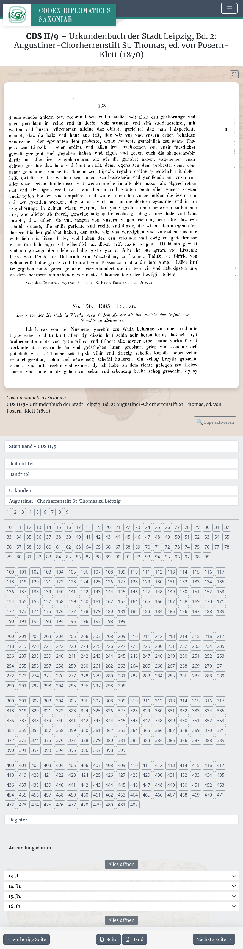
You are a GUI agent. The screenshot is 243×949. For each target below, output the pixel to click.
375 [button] (47, 740)
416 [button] (208, 765)
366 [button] (158, 730)
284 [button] (158, 676)
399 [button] (121, 750)
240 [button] (59, 656)
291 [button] (22, 686)
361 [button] (97, 730)
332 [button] (183, 711)
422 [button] (59, 775)
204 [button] (59, 636)
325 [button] (97, 711)
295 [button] (72, 686)
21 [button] (117, 527)
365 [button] (146, 730)
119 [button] (22, 582)
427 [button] (121, 775)
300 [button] (10, 701)
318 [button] (10, 711)
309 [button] (121, 701)
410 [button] (134, 765)
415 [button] (196, 765)
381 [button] (121, 740)
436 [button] (10, 785)
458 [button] (59, 795)
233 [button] (196, 646)
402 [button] (35, 765)
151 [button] (196, 592)
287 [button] (196, 676)
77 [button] (216, 547)
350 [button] (183, 721)
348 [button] (158, 721)
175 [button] (47, 611)
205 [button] (72, 636)
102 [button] (35, 572)
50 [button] (177, 537)
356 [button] (35, 730)
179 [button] (97, 611)
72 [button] (167, 547)
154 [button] (10, 601)
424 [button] (84, 775)
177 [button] (72, 611)
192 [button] (35, 621)
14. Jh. (15, 886)
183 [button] (146, 611)
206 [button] (84, 636)
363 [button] (121, 730)
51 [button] (187, 537)
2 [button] (15, 512)
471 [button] (220, 795)
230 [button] (158, 646)
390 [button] (10, 750)
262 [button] (109, 666)
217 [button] (220, 636)
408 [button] (109, 765)
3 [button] (22, 512)
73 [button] (177, 547)
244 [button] (109, 656)
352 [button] (208, 721)
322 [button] (59, 711)
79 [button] (9, 557)
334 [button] (208, 711)
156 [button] (35, 601)
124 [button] (84, 582)
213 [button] (171, 636)
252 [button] (208, 656)
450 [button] (183, 785)
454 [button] (10, 795)
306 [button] (84, 701)
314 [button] (183, 701)
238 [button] (35, 656)
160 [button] (84, 601)
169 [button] (196, 601)
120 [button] (35, 582)
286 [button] (183, 676)
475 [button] (47, 805)
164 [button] (134, 601)
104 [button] (59, 572)
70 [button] (147, 547)
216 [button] (208, 636)
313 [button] (171, 701)
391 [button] (22, 750)
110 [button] (134, 572)
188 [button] (208, 611)
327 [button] (121, 711)
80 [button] (18, 557)
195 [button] (72, 621)
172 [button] (10, 611)
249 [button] (171, 656)
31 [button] (216, 527)
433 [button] (196, 775)
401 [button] (22, 765)
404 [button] (59, 765)
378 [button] (84, 740)
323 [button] (72, 711)
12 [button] (28, 527)
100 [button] (10, 572)
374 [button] (35, 740)
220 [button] (35, 646)
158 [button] (59, 601)
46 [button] (137, 537)
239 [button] (47, 656)
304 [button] (59, 701)
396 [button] (84, 750)
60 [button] (48, 547)
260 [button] (84, 666)
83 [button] (48, 557)
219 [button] (22, 646)
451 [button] (196, 785)
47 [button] (147, 537)
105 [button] (72, 572)
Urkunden (20, 490)
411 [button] (146, 765)
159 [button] (72, 601)
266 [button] (158, 666)
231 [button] (171, 646)
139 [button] (47, 592)
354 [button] (10, 730)
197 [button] (97, 621)
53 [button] (207, 537)
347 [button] (146, 721)
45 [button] (127, 537)
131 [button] (171, 582)
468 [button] (183, 795)
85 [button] (68, 557)
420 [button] (35, 775)
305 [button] (72, 701)
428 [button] (134, 775)
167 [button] (171, 601)
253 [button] (220, 656)
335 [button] (220, 711)
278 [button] (84, 676)
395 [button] (72, 750)
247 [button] (146, 656)
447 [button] (146, 785)
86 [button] (78, 557)
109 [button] (121, 572)
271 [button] (220, 666)
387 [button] (196, 740)
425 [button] (97, 775)
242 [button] (84, 656)
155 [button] (22, 601)
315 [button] (196, 701)
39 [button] (68, 537)
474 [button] (35, 805)
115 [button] (196, 572)
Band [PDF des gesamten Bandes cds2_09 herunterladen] (134, 939)
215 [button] (196, 636)
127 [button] (121, 582)
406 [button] (84, 765)
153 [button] (220, 592)
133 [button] (196, 582)
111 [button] (146, 572)
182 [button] (134, 611)
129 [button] (146, 582)
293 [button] (47, 686)
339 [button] (47, 721)
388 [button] (208, 740)
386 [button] (183, 740)
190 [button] (10, 621)
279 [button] (97, 676)
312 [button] (158, 701)
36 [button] (38, 537)
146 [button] (134, 592)
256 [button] (35, 666)
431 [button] (171, 775)
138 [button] (35, 592)
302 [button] (35, 701)
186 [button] (183, 611)
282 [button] (134, 676)
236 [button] (10, 656)
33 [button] (9, 537)
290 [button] (10, 686)
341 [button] (72, 721)
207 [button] (97, 636)
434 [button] (208, 775)
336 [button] (10, 721)
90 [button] (117, 557)
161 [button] (97, 601)
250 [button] (183, 656)
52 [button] (197, 537)
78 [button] (226, 547)
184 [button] (158, 611)
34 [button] (18, 537)
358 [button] (59, 730)
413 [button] (171, 765)
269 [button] (196, 666)
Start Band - (33, 446)
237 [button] (22, 656)
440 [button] (59, 785)
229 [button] (146, 646)
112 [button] (158, 572)
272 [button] (10, 676)
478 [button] (84, 805)
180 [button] (109, 611)
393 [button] (47, 750)
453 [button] (220, 785)
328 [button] (134, 711)
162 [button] (109, 601)
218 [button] (10, 646)
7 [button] (52, 512)
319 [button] (22, 711)
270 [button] (208, 666)
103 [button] (47, 572)
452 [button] (208, 785)
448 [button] (158, 785)
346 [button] (134, 721)
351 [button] (196, 721)
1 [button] (8, 512)
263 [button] (121, 666)
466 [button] (158, 795)
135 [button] (220, 582)
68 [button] (127, 547)
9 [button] (67, 512)
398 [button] (109, 750)
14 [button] (48, 527)
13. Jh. (15, 876)
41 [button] (88, 537)
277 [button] (72, 676)
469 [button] (196, 795)
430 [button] (158, 775)
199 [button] (121, 621)
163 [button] (121, 601)
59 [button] (38, 547)
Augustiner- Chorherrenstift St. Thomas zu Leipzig (65, 501)
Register (18, 820)
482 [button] (134, 805)
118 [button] (10, 582)
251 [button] (196, 656)
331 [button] (171, 711)
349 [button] (171, 721)
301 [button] (22, 701)
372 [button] (10, 740)
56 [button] (9, 547)
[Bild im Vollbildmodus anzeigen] (234, 74)
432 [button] (183, 775)
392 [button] (35, 750)
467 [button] (171, 795)
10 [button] (9, 527)
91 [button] (127, 557)
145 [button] (121, 592)
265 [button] (146, 666)
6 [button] (45, 512)
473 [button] (22, 805)
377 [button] (72, 740)
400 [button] (10, 765)
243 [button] (97, 656)
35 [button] (28, 537)
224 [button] (84, 646)
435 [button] (220, 775)
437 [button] (22, 785)
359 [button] (72, 730)
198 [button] (109, 621)
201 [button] (22, 636)
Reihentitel (21, 463)
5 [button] (37, 512)
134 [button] (208, 582)
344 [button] (109, 721)
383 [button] (146, 740)
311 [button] (146, 701)
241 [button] (72, 656)
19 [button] (98, 527)
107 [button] (97, 572)
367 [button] (171, 730)
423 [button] (72, 775)
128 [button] (134, 582)
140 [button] (59, 592)
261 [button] (97, 666)
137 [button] (22, 592)
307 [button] (97, 701)
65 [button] (98, 547)
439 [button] (47, 785)
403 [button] (47, 765)
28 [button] (187, 527)
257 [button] (47, 666)
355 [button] (22, 730)
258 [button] (59, 666)
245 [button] (121, 656)
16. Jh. (15, 906)
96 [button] (177, 557)
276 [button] (59, 676)
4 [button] (30, 512)
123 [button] (72, 582)
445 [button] (121, 785)
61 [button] (58, 547)
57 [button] (18, 547)
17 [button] (78, 527)
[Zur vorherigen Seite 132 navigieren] (26, 939)
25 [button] (157, 527)
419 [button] (22, 775)
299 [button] (121, 686)
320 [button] (35, 711)
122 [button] (59, 582)
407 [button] (97, 765)
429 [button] (146, 775)
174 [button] (35, 611)
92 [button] (137, 557)
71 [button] (157, 547)
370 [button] (208, 730)
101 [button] (22, 572)
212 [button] (158, 636)
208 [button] (109, 636)
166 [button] (158, 601)
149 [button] (171, 592)
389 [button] (220, 740)
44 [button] (117, 537)
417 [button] (220, 765)
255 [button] (22, 666)
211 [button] (146, 636)
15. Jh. (15, 896)
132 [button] (183, 582)
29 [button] (197, 527)
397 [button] (97, 750)
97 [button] (187, 557)
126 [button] (109, 582)
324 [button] (84, 711)
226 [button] (109, 646)
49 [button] (167, 537)
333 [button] (196, 711)
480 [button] (109, 805)
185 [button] (171, 611)
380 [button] (109, 740)
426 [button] (109, 775)
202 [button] (35, 636)
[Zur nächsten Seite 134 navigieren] (214, 939)
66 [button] (108, 547)
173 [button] (22, 611)
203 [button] (47, 636)
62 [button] (68, 547)
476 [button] (59, 805)
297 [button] (97, 686)
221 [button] (47, 646)
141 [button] (72, 592)
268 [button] (183, 666)
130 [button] (158, 582)
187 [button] (196, 611)
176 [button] (59, 611)
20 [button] (108, 527)
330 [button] (158, 711)
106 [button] (84, 572)
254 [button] (10, 666)
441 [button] (72, 785)
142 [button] (84, 592)
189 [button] (220, 611)
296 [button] (84, 686)
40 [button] (78, 537)
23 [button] (137, 527)
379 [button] (97, 740)
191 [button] (22, 621)
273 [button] (22, 676)
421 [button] (47, 775)
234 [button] (208, 646)
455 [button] (22, 795)
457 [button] (47, 795)
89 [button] (108, 557)
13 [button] (38, 527)
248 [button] (158, 656)
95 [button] (167, 557)
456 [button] (35, 795)
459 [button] (72, 795)
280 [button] (109, 676)
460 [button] (84, 795)
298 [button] (109, 686)
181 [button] (121, 611)
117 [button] (220, 572)
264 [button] (134, 666)
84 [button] (58, 557)
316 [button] (208, 701)
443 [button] (97, 785)
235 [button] (220, 646)
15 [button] (58, 527)
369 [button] (196, 730)
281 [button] (121, 676)
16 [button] (68, 527)
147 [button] (146, 592)
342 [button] (84, 721)
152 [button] (208, 592)
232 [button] (183, 646)
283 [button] (146, 676)
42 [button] (98, 537)
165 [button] (146, 601)
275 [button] (47, 676)
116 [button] (208, 572)
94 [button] (157, 557)
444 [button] (109, 785)
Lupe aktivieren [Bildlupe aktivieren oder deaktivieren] (215, 421)
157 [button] (47, 601)
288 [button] (208, 676)
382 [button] (134, 740)
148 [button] (158, 592)
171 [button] (220, 601)
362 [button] (109, 730)
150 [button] (183, 592)
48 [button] (157, 537)
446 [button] (134, 785)
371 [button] (220, 730)
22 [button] (127, 527)
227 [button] (121, 646)
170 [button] (208, 601)
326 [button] (109, 711)
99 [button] (207, 557)
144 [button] (109, 592)
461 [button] (97, 795)
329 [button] (146, 711)
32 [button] (226, 527)
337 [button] (22, 721)
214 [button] (183, 636)
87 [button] (88, 557)
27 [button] (177, 527)
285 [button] (171, 676)
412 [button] (158, 765)
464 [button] (134, 795)
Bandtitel (19, 474)
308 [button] (109, 701)
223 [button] (72, 646)
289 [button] (220, 676)
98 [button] (197, 557)
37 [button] (48, 537)
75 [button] (197, 547)
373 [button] (22, 740)
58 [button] (28, 547)
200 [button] (10, 636)
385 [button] (171, 740)
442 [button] (84, 785)
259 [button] (72, 666)
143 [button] (97, 592)
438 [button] (35, 785)
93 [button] (147, 557)
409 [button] (121, 765)
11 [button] (18, 527)
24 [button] (147, 527)
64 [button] (88, 547)
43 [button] (108, 537)
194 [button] (59, 621)
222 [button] (59, 646)
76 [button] (207, 547)
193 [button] (47, 621)
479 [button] (97, 805)
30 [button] (207, 527)
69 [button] (137, 547)
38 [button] (58, 537)
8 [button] (60, 512)
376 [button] (59, 740)
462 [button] (109, 795)
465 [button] (146, 795)
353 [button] (220, 721)
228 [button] (134, 646)
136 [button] (10, 592)
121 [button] (47, 582)
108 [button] (109, 572)
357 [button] (47, 730)
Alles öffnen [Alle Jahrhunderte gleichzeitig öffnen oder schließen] (121, 864)
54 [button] (216, 537)
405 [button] (72, 765)
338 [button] (35, 721)
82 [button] (38, 557)
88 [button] (98, 557)
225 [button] (97, 646)
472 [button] (10, 805)
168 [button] (183, 601)
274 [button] (35, 676)
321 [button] (47, 711)
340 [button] (59, 721)
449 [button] (171, 785)
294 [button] (59, 686)
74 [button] (187, 547)
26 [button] (167, 527)
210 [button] (134, 636)
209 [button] (121, 636)
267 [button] (171, 666)
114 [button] (183, 572)
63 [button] (78, 547)
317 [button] (220, 701)
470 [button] (208, 795)
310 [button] (134, 701)
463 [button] (121, 795)
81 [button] (28, 557)
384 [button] (158, 740)
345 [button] (121, 721)
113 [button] (171, 572)
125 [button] (97, 582)
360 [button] (84, 730)
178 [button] (84, 611)
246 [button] (134, 656)
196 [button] (84, 621)
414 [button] (183, 765)
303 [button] (47, 701)
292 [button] (35, 686)
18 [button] (88, 527)
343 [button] (97, 721)
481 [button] (121, 805)
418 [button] (10, 775)
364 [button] (134, 730)
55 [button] (226, 537)
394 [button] (59, 750)
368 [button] (183, 730)
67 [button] (117, 547)
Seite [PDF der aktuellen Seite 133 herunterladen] (108, 939)
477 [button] (72, 805)
